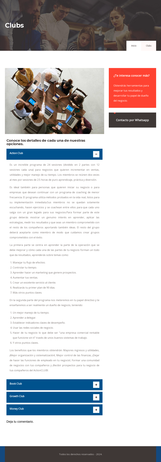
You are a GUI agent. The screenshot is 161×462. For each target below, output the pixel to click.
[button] (54, 154)
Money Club (17, 408)
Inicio (133, 45)
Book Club (16, 383)
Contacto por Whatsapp (132, 120)
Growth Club (17, 396)
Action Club (16, 153)
